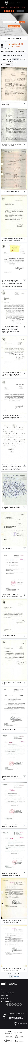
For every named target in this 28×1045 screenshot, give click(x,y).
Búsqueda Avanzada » (14, 26)
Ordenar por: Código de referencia (8, 61)
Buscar (22, 22)
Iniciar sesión (20, 10)
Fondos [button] (23, 7)
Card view (15, 59)
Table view (22, 59)
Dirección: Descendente (6, 64)
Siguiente (16, 976)
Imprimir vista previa (6, 59)
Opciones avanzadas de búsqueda (12, 55)
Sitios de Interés (14, 7)
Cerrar (12, 41)
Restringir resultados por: (14, 38)
